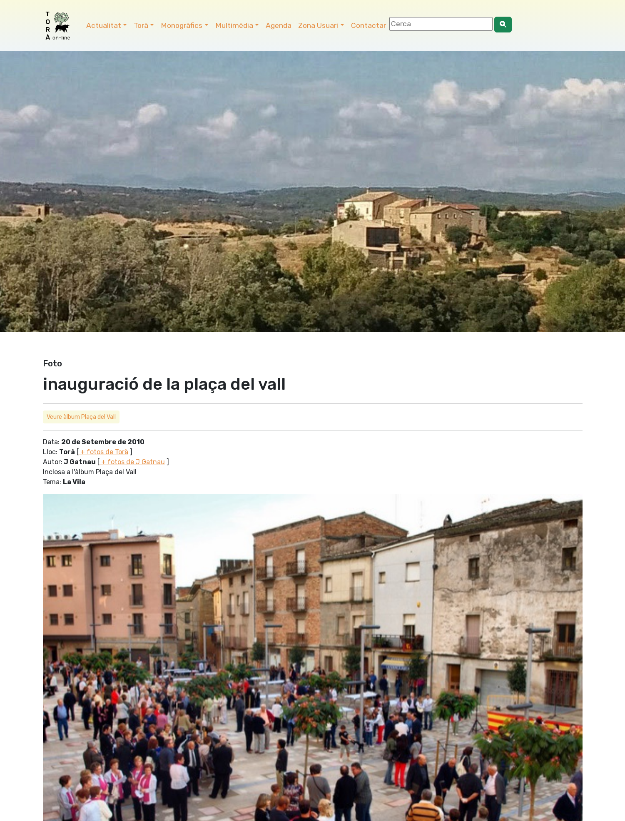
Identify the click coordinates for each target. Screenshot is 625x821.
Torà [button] (141, 25)
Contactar (368, 25)
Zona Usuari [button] (318, 25)
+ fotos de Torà (103, 452)
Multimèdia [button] (234, 25)
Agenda (278, 25)
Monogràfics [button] (181, 25)
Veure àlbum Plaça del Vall (81, 416)
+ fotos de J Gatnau (132, 462)
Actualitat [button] (103, 25)
